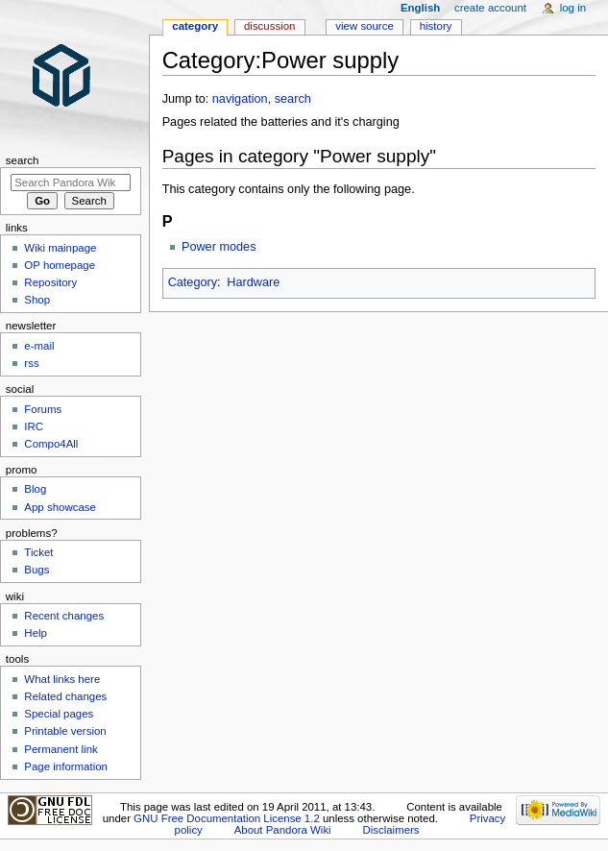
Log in (573, 7)
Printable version (65, 731)
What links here (62, 679)
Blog (35, 489)
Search (22, 160)
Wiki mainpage (60, 248)
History (436, 26)
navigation (240, 99)
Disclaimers (391, 830)
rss (31, 363)
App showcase (60, 507)
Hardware (253, 282)
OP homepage (59, 265)
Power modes (219, 247)
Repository (50, 282)
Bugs (36, 569)
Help (35, 633)
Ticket (38, 552)
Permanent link (60, 749)
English (420, 7)
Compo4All (51, 444)
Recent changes (64, 615)
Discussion (269, 26)
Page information (66, 766)
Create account (490, 7)
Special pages (58, 713)
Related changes (65, 696)
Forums (42, 409)
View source (364, 26)
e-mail (39, 346)
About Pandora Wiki (282, 830)
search (293, 99)
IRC (33, 426)
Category (192, 282)
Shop (37, 299)
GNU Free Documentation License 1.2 (227, 818)
